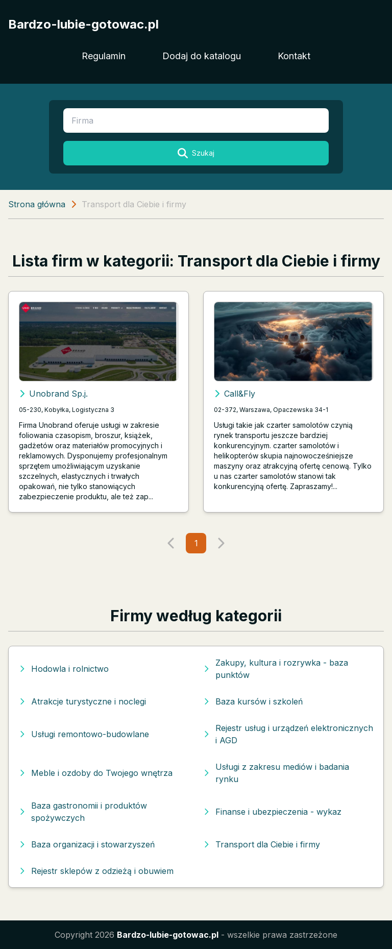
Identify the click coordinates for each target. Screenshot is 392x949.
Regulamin (104, 56)
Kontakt (294, 56)
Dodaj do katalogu (201, 56)
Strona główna (36, 204)
